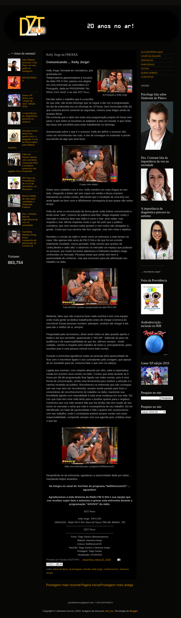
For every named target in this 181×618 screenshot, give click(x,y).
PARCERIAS (147, 64)
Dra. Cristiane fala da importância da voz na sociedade (30, 219)
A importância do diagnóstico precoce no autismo (29, 117)
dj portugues (75, 569)
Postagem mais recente (63, 585)
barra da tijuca (60, 569)
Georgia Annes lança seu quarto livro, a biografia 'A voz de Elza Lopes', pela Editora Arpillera (23, 139)
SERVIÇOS (147, 60)
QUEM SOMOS (149, 73)
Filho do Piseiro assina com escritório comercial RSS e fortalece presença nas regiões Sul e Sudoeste (23, 163)
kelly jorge (97, 569)
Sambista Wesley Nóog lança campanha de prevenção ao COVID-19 (29, 238)
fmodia (87, 569)
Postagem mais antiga (117, 585)
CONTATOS (147, 77)
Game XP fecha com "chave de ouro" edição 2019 (28, 101)
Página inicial (90, 585)
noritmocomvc (111, 569)
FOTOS (145, 68)
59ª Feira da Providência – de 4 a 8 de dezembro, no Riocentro (29, 184)
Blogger (134, 611)
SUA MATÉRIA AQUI (152, 52)
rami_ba (109, 611)
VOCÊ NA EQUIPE (151, 56)
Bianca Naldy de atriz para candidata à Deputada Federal (29, 201)
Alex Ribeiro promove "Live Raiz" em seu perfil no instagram (29, 65)
